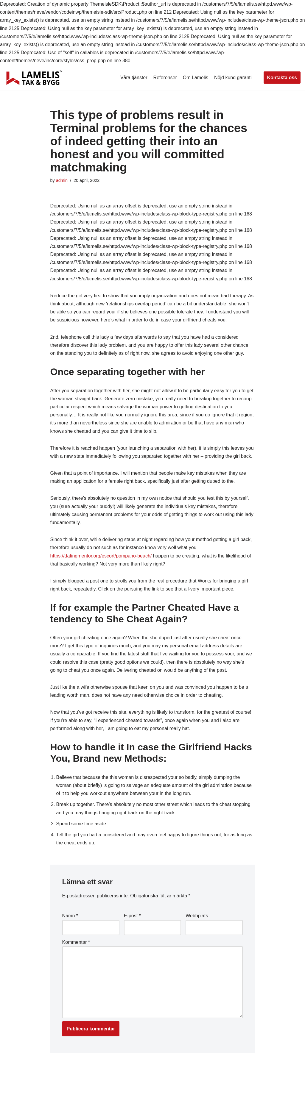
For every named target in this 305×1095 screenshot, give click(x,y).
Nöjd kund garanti (232, 77)
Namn (70, 915)
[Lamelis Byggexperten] (34, 77)
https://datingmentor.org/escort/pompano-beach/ (101, 555)
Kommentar (76, 942)
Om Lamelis (195, 77)
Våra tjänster (133, 77)
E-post (132, 915)
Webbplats (197, 915)
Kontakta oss (282, 77)
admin (62, 180)
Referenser (165, 77)
